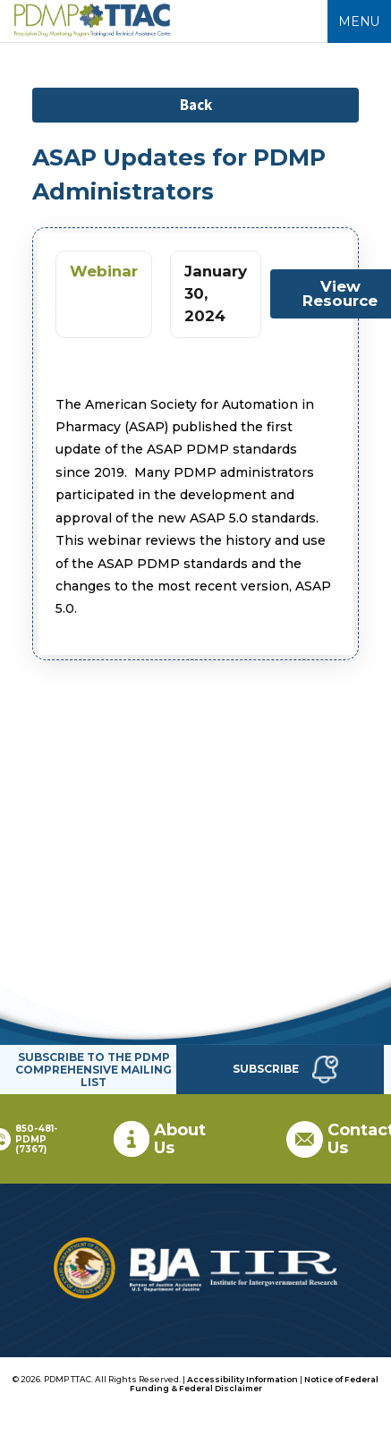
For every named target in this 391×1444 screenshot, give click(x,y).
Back (196, 105)
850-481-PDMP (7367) (36, 1139)
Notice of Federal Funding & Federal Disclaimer (254, 1383)
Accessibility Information (242, 1379)
